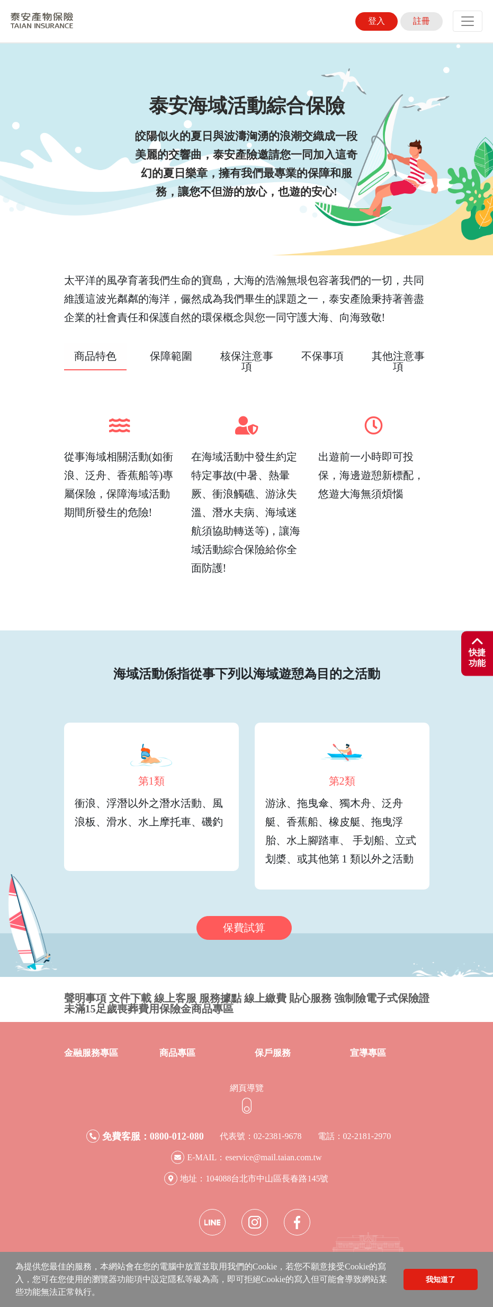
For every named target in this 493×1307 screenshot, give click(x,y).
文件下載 (130, 998)
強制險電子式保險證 (381, 998)
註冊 (421, 20)
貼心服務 (310, 998)
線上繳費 (265, 998)
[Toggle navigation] (467, 21)
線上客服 (175, 998)
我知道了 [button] (440, 1279)
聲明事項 (85, 998)
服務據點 (220, 998)
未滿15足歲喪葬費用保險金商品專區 (149, 1009)
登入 (376, 20)
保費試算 (244, 927)
